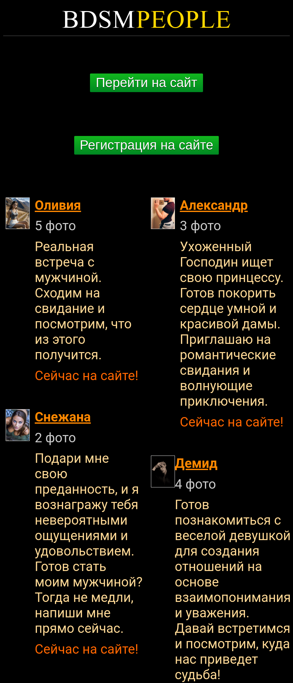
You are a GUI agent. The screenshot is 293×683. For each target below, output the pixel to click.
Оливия (58, 205)
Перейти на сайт (146, 82)
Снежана (63, 417)
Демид (196, 463)
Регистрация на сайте (146, 145)
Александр (214, 205)
